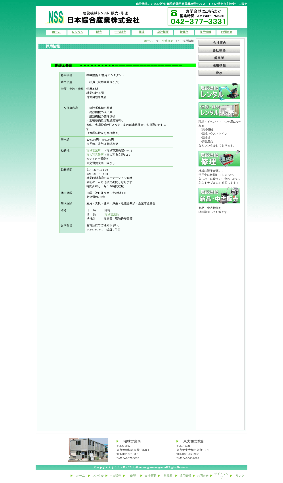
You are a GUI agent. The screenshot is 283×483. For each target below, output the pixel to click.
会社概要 (163, 32)
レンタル (77, 32)
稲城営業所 (93, 150)
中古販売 (120, 32)
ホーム (56, 32)
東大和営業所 (95, 154)
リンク (240, 475)
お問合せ (226, 32)
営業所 (184, 32)
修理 (141, 32)
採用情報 (205, 32)
